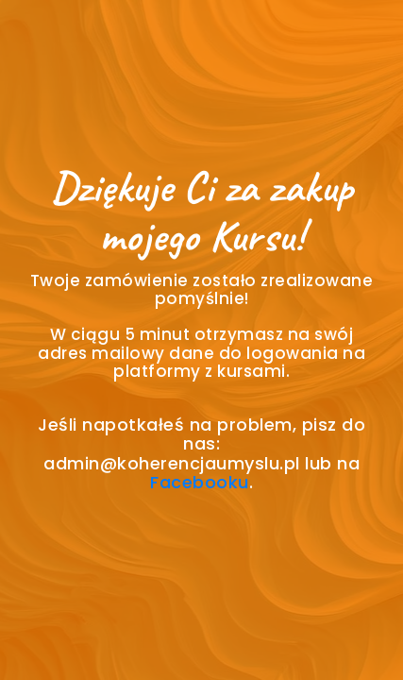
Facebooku (199, 482)
